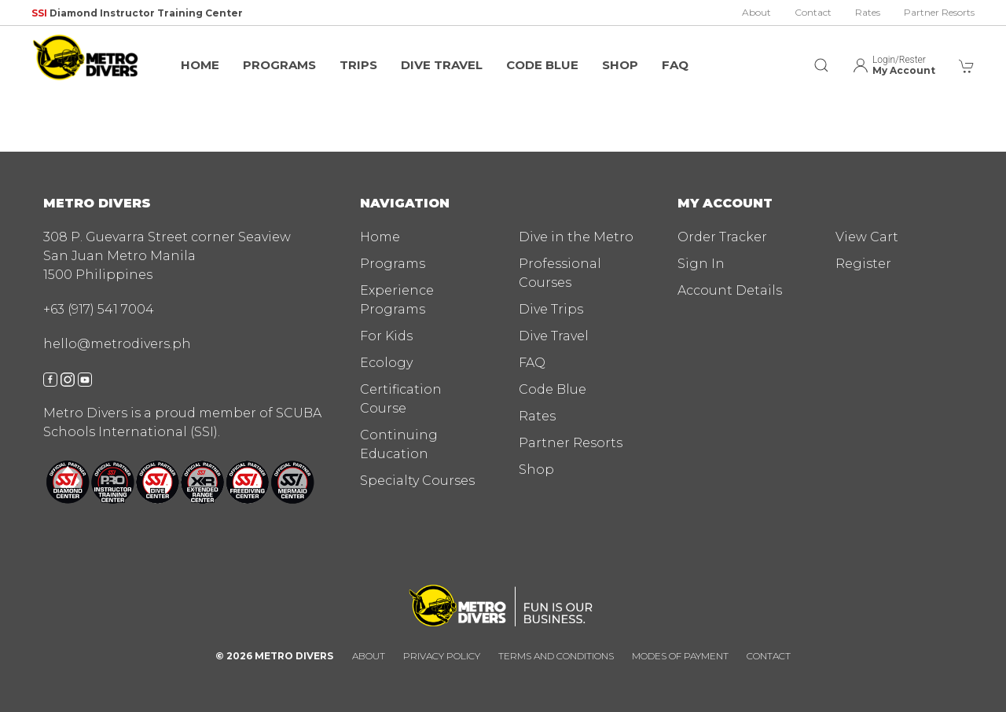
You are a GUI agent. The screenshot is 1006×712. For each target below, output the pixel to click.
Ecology (386, 362)
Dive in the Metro (576, 236)
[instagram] (67, 378)
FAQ (675, 64)
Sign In (701, 263)
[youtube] (85, 378)
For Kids (386, 335)
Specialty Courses (417, 480)
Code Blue (542, 64)
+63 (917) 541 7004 (98, 309)
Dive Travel (442, 64)
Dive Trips (551, 309)
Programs (392, 263)
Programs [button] (279, 64)
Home (200, 64)
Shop (620, 64)
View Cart (866, 236)
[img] (86, 57)
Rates (867, 12)
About (756, 12)
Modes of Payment (680, 656)
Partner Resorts (939, 12)
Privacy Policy (441, 656)
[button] (821, 57)
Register (863, 263)
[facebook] (50, 378)
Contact (813, 12)
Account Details (729, 290)
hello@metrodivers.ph (117, 343)
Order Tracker (722, 236)
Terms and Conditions (556, 656)
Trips (358, 64)
